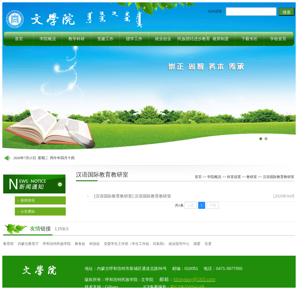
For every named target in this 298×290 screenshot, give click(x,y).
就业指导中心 (178, 244)
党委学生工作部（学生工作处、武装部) (134, 244)
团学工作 (134, 39)
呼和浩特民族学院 (57, 244)
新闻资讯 (28, 200)
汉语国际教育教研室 (278, 177)
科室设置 (234, 177)
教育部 (8, 244)
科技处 (94, 244)
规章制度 (220, 39)
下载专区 (249, 39)
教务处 (80, 244)
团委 (197, 244)
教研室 (251, 177)
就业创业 (163, 39)
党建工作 (105, 39)
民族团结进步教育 (194, 39)
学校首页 (278, 39)
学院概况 (48, 39)
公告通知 (28, 211)
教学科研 (76, 39)
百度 (208, 244)
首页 (19, 39)
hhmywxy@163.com (194, 279)
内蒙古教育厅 (28, 244)
